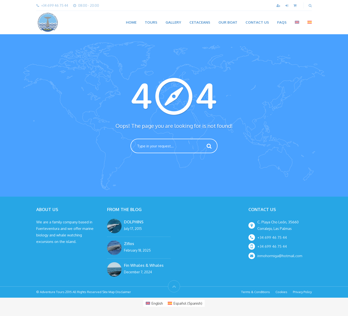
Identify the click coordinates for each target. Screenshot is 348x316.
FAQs (282, 22)
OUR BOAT (227, 22)
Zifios (129, 243)
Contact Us (257, 22)
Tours (151, 22)
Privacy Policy (302, 292)
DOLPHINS (134, 222)
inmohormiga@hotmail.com (279, 256)
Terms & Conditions (255, 292)
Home (131, 22)
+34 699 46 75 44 (272, 237)
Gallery (173, 22)
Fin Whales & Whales (144, 265)
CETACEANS (199, 22)
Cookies (281, 292)
